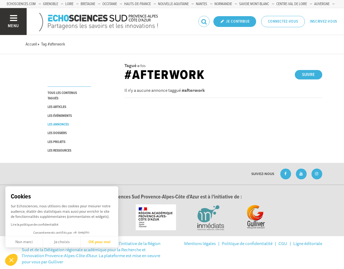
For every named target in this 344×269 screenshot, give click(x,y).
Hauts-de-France (137, 4)
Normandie (223, 4)
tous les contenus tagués (62, 95)
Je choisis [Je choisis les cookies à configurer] (62, 242)
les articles (57, 107)
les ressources (59, 150)
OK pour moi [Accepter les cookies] (99, 242)
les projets (56, 142)
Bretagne (88, 4)
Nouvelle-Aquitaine (173, 4)
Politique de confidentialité (247, 243)
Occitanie (109, 4)
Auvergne (321, 4)
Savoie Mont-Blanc (254, 4)
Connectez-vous (283, 21)
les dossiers (57, 133)
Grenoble (50, 4)
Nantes (201, 4)
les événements (60, 116)
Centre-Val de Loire (291, 4)
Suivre (308, 75)
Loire (69, 4)
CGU (282, 243)
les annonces (58, 124)
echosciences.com (21, 4)
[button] (11, 259)
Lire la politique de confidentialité (34, 224)
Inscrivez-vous (323, 21)
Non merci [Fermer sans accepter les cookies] (24, 242)
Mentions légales (200, 243)
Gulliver (55, 261)
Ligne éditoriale (307, 243)
